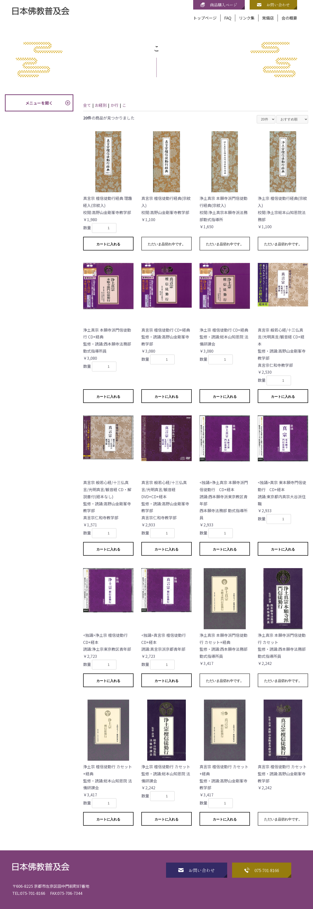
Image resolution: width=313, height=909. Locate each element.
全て (87, 105)
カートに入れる (108, 244)
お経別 (101, 105)
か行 (114, 105)
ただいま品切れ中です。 (166, 244)
